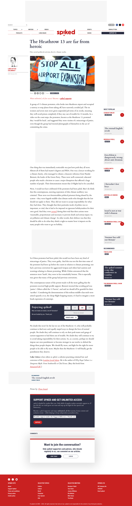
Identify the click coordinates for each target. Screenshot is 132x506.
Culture (107, 170)
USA (39, 498)
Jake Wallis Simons (111, 195)
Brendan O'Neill (109, 139)
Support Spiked (12, 489)
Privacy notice (12, 493)
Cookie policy (11, 496)
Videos (46, 29)
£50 (90, 308)
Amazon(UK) (35, 366)
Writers (30, 29)
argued (54, 211)
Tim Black (70, 498)
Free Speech (41, 496)
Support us (112, 33)
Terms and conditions (14, 491)
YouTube (123, 25)
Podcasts (19, 33)
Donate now (69, 317)
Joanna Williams (72, 491)
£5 (67, 308)
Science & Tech (54, 93)
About (9, 486)
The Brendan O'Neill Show (113, 222)
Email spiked (101, 491)
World (106, 197)
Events (89, 29)
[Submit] (26, 25)
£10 (75, 308)
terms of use (61, 504)
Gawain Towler (109, 113)
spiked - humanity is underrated (66, 33)
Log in (111, 25)
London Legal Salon (51, 360)
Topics (15, 29)
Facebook (117, 25)
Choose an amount (78, 313)
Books (89, 33)
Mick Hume (71, 496)
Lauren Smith (108, 168)
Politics (107, 141)
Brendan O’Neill (72, 486)
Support (37, 422)
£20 (82, 308)
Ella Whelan (71, 493)
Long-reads (42, 33)
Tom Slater (108, 252)
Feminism (40, 493)
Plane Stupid (43, 389)
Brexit (39, 491)
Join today (53, 456)
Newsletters (113, 29)
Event (106, 254)
